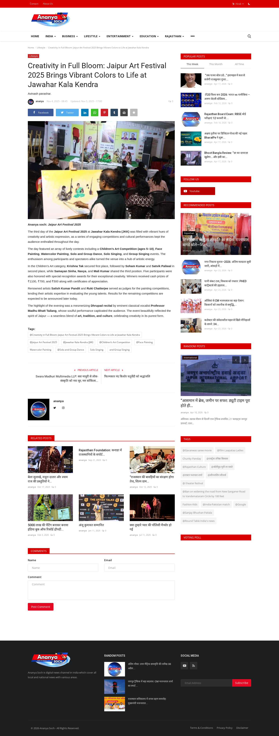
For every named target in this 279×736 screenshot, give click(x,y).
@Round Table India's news (199, 521)
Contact (34, 3)
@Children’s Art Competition (114, 342)
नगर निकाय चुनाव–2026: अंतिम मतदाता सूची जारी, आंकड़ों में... (227, 263)
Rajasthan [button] (174, 36)
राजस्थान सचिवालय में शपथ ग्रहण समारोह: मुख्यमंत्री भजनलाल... (147, 701)
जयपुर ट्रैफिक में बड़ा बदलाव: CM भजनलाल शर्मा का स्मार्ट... (150, 683)
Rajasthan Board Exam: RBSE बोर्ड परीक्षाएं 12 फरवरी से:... (225, 116)
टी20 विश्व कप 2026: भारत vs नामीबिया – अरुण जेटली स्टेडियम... (227, 96)
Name (32, 560)
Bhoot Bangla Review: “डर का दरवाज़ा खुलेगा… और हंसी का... (226, 155)
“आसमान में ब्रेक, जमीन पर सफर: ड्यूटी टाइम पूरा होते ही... (215, 403)
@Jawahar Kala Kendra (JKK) (78, 342)
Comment (35, 577)
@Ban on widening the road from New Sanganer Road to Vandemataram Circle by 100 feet (214, 494)
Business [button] (70, 36)
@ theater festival (193, 483)
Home (35, 36)
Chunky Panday (192, 458)
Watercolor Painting (40, 349)
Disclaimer (242, 728)
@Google (240, 504)
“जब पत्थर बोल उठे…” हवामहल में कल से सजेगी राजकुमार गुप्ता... (224, 77)
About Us (48, 3)
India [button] (50, 36)
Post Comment (40, 607)
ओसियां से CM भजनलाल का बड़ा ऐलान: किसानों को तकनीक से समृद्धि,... (224, 302)
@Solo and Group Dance (70, 349)
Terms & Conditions (201, 728)
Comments (39, 551)
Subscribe (241, 683)
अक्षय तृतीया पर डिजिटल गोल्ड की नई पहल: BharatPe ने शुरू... (226, 135)
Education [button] (149, 36)
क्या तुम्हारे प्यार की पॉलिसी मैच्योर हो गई (150, 527)
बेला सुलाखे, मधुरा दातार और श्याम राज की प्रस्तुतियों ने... (48, 479)
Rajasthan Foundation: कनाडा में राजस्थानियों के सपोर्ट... (100, 452)
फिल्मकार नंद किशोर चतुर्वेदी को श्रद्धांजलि (127, 376)
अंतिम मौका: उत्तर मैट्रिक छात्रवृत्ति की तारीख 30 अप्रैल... (149, 666)
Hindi (238, 4)
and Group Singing (120, 349)
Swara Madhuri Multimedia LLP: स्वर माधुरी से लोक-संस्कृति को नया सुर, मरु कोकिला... (67, 379)
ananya (36, 102)
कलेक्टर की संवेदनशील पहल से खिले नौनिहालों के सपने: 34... (227, 322)
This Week (192, 64)
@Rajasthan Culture (194, 467)
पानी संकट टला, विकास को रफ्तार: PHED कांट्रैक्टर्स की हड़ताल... (225, 283)
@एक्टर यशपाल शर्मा (192, 475)
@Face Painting (144, 342)
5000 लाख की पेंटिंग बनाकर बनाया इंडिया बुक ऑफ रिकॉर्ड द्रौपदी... (48, 527)
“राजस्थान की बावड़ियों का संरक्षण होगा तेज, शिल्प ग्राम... (152, 479)
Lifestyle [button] (92, 36)
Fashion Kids (190, 504)
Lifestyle (41, 47)
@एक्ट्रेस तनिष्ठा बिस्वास (217, 458)
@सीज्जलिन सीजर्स (217, 475)
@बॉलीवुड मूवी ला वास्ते (222, 467)
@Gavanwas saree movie (197, 450)
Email (108, 560)
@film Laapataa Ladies (230, 450)
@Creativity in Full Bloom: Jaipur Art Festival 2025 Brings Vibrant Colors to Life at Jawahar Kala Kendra (85, 334)
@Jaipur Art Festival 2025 (43, 342)
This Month (216, 64)
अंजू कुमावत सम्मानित (91, 525)
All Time (239, 64)
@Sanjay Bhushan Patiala (197, 512)
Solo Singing (96, 349)
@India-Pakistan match (216, 504)
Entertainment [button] (120, 36)
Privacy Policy (225, 728)
